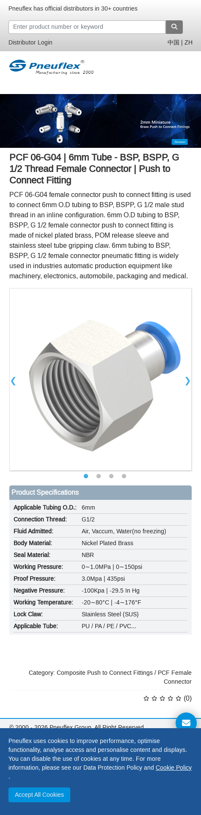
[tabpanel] (100, 379)
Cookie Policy (174, 768)
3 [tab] (111, 476)
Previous (13, 379)
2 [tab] (98, 476)
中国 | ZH (180, 43)
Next (188, 379)
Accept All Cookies (39, 795)
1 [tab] (86, 476)
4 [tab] (124, 476)
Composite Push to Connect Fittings (105, 673)
